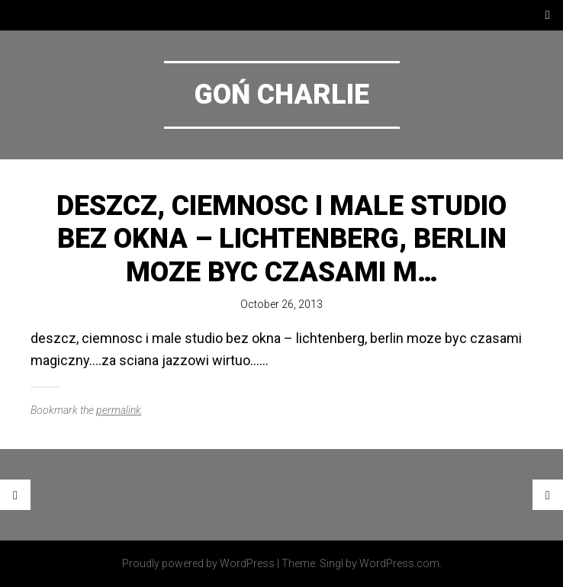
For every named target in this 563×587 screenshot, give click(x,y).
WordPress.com (399, 563)
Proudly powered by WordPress (198, 563)
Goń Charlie (282, 95)
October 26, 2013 (281, 304)
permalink (118, 410)
